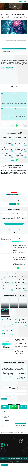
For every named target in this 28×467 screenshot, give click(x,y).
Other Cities (20, 446)
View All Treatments (4, 402)
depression (2, 66)
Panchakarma (21, 444)
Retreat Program (21, 443)
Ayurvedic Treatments (21, 441)
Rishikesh (2, 462)
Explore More (14, 195)
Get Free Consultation (22, 1)
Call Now (2, 68)
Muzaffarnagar (20, 461)
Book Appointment (14, 49)
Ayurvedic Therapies (21, 442)
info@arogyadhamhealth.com (14, 441)
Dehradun (23, 461)
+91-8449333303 (12, 442)
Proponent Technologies (16, 464)
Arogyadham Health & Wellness (14, 465)
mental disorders (22, 65)
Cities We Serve (21, 445)
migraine (6, 66)
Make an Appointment (9, 68)
